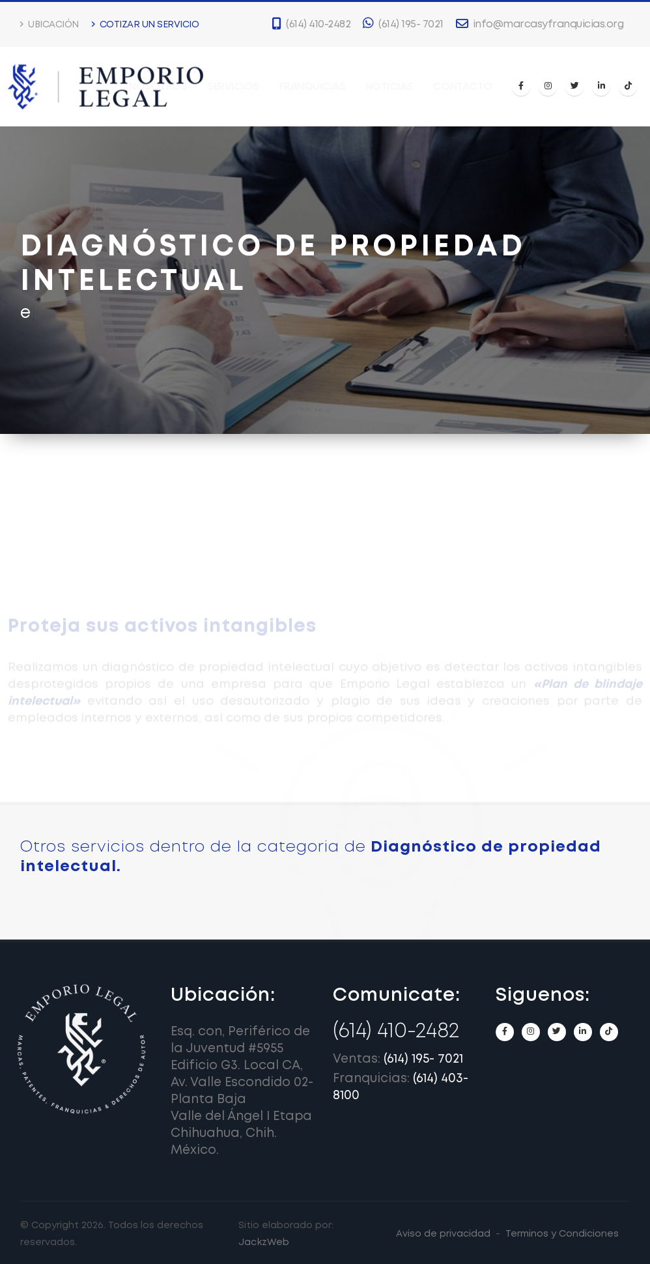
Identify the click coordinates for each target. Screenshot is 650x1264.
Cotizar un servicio (145, 24)
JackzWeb (263, 1242)
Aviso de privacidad (443, 1234)
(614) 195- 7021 (423, 1059)
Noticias (389, 87)
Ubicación (49, 24)
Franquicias (312, 87)
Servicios (233, 87)
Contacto (462, 87)
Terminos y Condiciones (562, 1234)
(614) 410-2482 (396, 1031)
